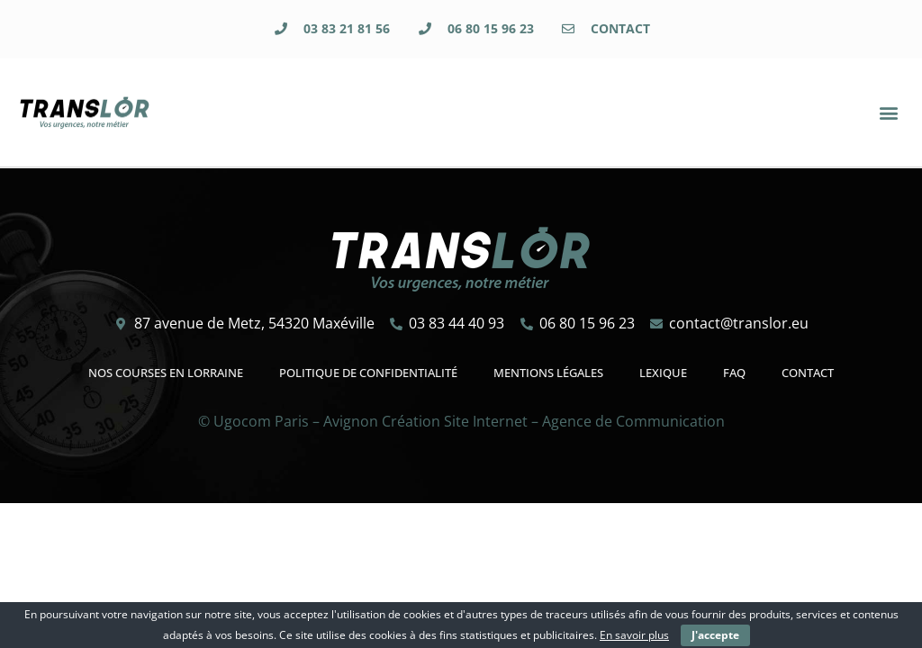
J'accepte (715, 635)
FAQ (734, 372)
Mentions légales (548, 372)
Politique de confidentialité (368, 372)
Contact (808, 372)
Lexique (663, 372)
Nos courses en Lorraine (165, 372)
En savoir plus (634, 635)
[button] (889, 113)
